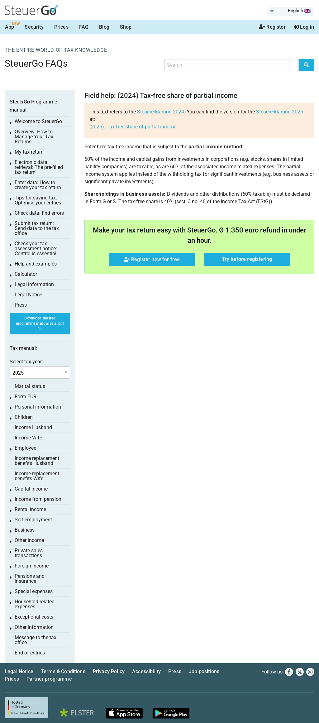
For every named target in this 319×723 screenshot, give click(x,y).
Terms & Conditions (63, 671)
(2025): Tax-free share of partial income (132, 127)
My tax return (29, 152)
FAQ (83, 27)
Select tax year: (26, 362)
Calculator (26, 274)
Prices (61, 27)
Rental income (30, 509)
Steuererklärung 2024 (160, 112)
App (9, 27)
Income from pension (38, 499)
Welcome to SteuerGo (38, 121)
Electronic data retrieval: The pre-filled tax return (39, 167)
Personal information (38, 407)
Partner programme (49, 679)
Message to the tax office (35, 639)
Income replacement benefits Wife (37, 476)
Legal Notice (28, 295)
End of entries (30, 653)
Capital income (31, 489)
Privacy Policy (109, 671)
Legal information (34, 284)
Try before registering (247, 259)
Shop (126, 27)
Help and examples (36, 264)
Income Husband (33, 427)
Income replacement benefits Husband (37, 460)
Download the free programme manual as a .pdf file (40, 323)
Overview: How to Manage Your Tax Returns (34, 137)
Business (25, 530)
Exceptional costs (34, 617)
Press (21, 305)
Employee (25, 448)
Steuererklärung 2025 (279, 112)
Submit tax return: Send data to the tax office (37, 228)
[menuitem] (290, 11)
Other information (34, 627)
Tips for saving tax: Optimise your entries (38, 200)
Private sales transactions (29, 553)
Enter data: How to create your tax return (38, 185)
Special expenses (34, 591)
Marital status (30, 386)
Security (34, 27)
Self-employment (33, 520)
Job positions (204, 671)
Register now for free (152, 259)
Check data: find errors (39, 213)
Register (272, 27)
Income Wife (28, 438)
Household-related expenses (35, 604)
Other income (29, 540)
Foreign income (32, 566)
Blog (104, 27)
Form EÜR (25, 397)
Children (24, 417)
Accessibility (146, 671)
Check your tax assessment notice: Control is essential (36, 248)
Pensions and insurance (30, 578)
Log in (304, 27)
